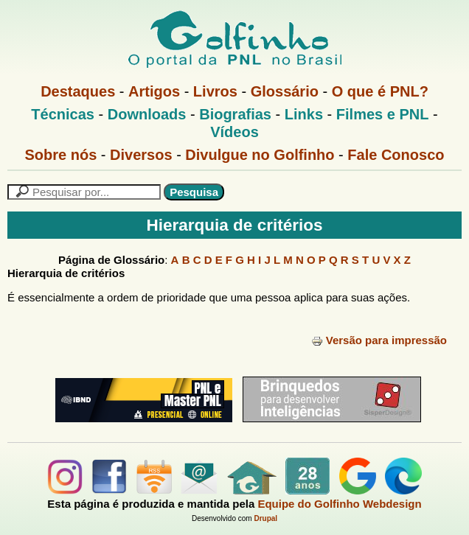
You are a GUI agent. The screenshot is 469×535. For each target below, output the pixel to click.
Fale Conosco (395, 155)
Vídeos (234, 132)
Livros (215, 91)
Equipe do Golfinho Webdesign (339, 503)
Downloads (147, 114)
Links (304, 114)
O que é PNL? (380, 91)
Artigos (154, 91)
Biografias (235, 114)
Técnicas (62, 114)
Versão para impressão (379, 340)
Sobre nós (61, 155)
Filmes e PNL (382, 114)
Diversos (141, 155)
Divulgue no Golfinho (259, 155)
